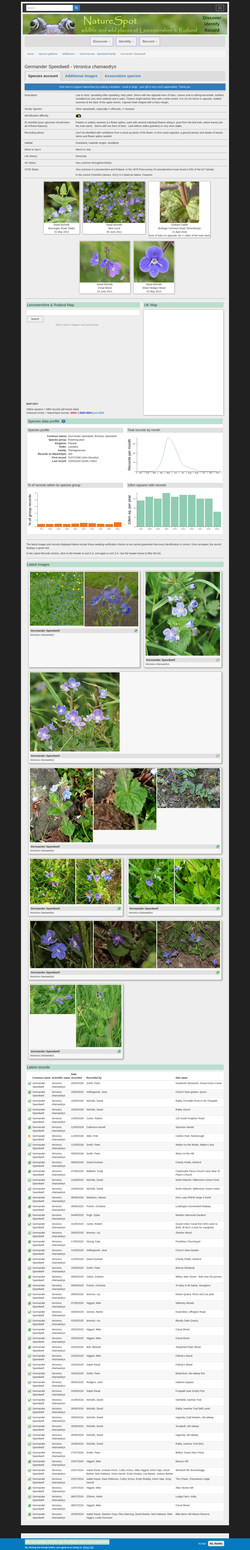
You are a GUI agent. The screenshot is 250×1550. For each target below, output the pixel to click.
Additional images (81, 76)
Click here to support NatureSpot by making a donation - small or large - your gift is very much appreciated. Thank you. (125, 86)
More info (88, 1547)
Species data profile (44, 421)
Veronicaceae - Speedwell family (97, 53)
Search (35, 319)
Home (30, 53)
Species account (43, 76)
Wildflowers (68, 53)
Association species (123, 76)
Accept (202, 1543)
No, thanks (216, 1543)
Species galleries (48, 53)
